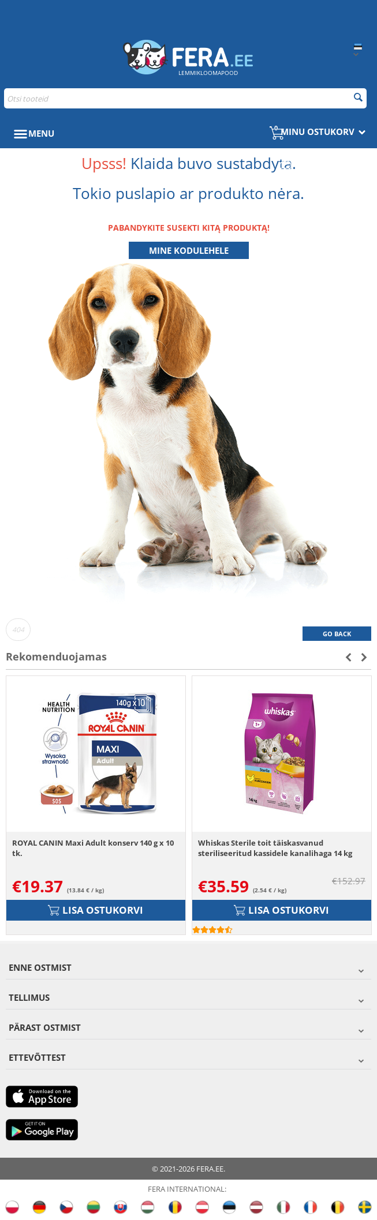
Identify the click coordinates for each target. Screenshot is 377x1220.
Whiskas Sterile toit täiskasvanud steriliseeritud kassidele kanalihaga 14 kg (275, 848)
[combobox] (185, 98)
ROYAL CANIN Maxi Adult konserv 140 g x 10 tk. (93, 848)
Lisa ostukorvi (95, 910)
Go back (337, 633)
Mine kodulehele (189, 250)
